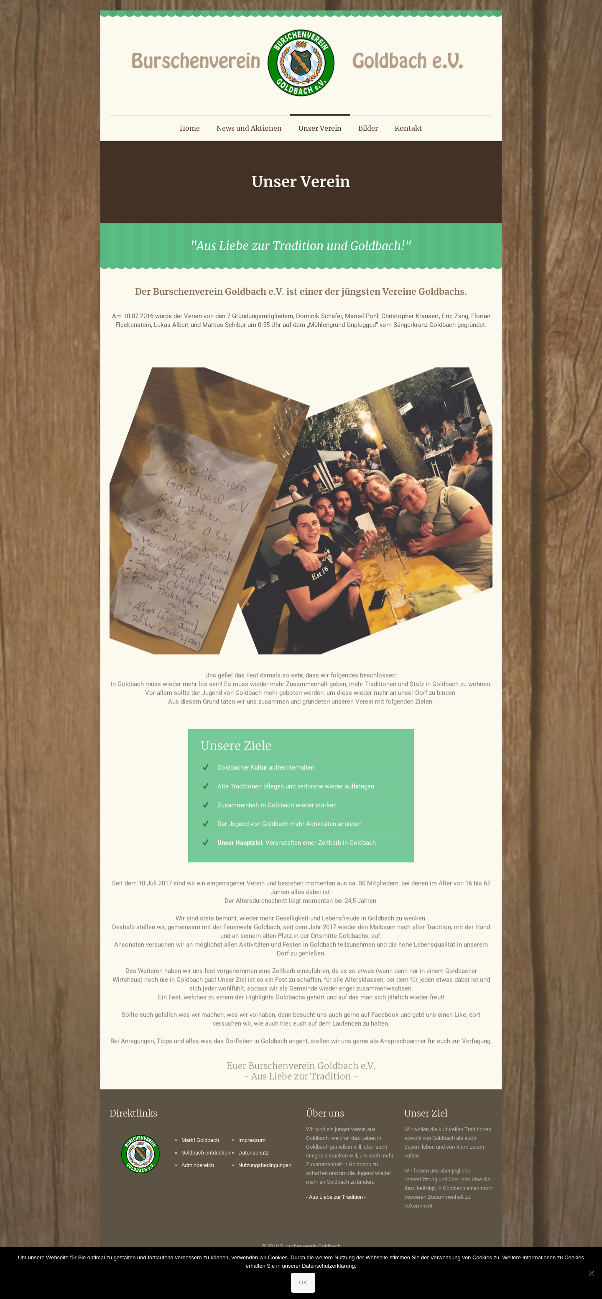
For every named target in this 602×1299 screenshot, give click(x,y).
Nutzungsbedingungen (264, 1165)
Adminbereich (197, 1165)
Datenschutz (253, 1153)
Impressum (251, 1140)
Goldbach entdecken (205, 1153)
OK (303, 1282)
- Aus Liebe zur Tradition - (336, 1197)
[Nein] (591, 1273)
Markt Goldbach (200, 1140)
